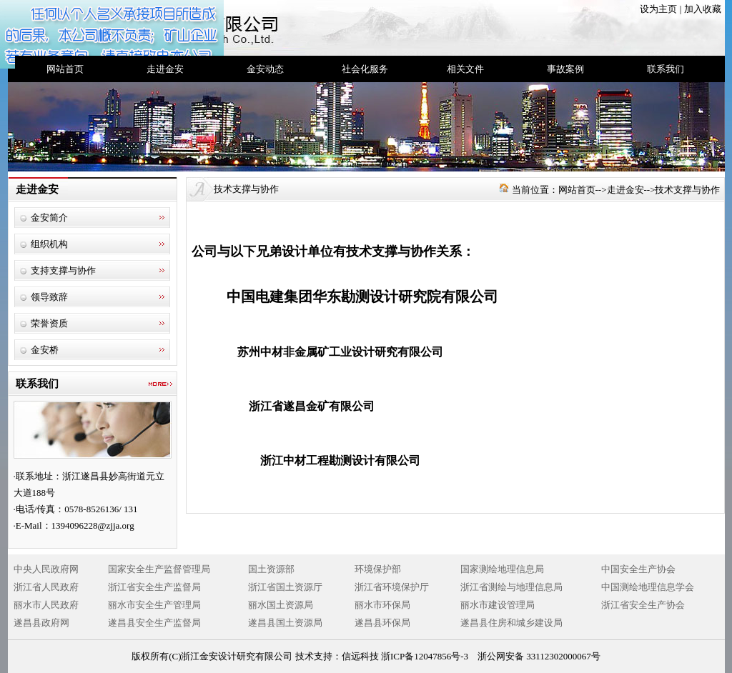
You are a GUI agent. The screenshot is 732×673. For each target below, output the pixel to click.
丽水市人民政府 (46, 604)
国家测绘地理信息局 (502, 569)
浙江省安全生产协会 (643, 604)
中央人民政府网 (46, 569)
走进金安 (165, 69)
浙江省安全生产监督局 (154, 587)
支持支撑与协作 (63, 270)
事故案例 (565, 69)
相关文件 (465, 69)
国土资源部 (271, 569)
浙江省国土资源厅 (285, 587)
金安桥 (45, 349)
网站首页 (65, 69)
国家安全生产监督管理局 (159, 569)
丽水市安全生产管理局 (154, 604)
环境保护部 (378, 569)
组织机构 (49, 244)
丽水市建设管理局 (497, 604)
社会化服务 (365, 69)
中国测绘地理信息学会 (647, 587)
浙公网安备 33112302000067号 (539, 656)
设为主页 (658, 9)
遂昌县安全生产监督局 (154, 622)
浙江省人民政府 (46, 587)
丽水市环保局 (382, 604)
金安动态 (265, 69)
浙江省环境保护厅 (392, 587)
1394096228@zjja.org (92, 525)
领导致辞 (49, 296)
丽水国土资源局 (280, 604)
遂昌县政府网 (41, 622)
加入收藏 (702, 9)
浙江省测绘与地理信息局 (511, 587)
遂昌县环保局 (382, 622)
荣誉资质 (49, 323)
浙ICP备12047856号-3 (424, 656)
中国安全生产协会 (638, 569)
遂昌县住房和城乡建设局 (511, 622)
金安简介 (49, 217)
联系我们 (665, 69)
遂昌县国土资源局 (285, 622)
